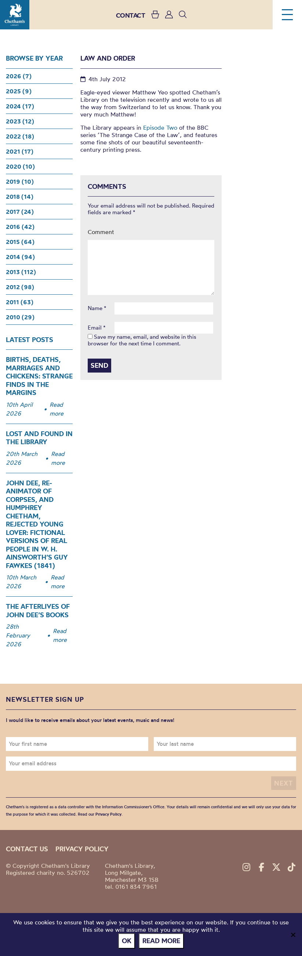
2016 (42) (20, 226)
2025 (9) (19, 91)
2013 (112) (21, 272)
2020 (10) (20, 166)
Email (97, 327)
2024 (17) (20, 106)
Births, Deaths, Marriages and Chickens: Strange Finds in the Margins (39, 376)
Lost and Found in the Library (39, 438)
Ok (126, 941)
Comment (101, 232)
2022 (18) (20, 136)
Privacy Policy (108, 814)
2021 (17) (19, 151)
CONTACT (130, 15)
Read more (56, 409)
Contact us (27, 849)
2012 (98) (20, 287)
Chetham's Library (14, 14)
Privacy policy (82, 849)
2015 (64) (20, 241)
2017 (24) (20, 211)
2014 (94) (20, 256)
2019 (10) (20, 181)
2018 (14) (19, 196)
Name (97, 308)
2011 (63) (19, 302)
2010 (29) (20, 317)
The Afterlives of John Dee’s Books (38, 610)
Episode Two (160, 127)
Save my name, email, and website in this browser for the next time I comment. (142, 340)
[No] (292, 934)
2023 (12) (20, 121)
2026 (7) (19, 76)
